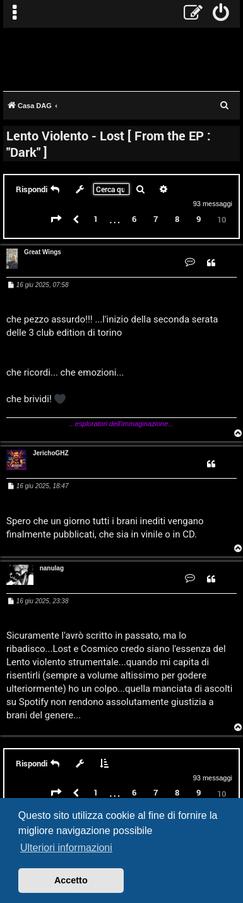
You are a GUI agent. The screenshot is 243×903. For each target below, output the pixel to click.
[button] (56, 219)
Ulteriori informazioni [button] (66, 847)
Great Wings (42, 252)
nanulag (52, 568)
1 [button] (95, 218)
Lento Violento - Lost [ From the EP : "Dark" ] (108, 143)
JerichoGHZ (51, 453)
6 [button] (134, 218)
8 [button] (177, 218)
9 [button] (198, 218)
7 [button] (155, 218)
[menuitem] (221, 14)
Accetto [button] (71, 880)
